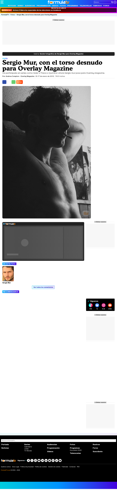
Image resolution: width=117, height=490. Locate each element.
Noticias (12, 5)
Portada (5, 444)
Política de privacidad (27, 466)
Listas (26, 449)
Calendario (28, 447)
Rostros (96, 444)
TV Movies (28, 451)
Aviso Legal (15, 466)
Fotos (63, 5)
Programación (44, 5)
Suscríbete (98, 451)
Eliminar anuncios (59, 20)
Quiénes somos (6, 466)
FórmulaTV (5, 15)
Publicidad (65, 466)
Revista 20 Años (58, 8)
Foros (106, 5)
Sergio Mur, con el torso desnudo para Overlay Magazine (37, 15)
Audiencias (30, 5)
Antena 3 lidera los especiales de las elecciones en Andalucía (31, 10)
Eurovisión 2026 (76, 450)
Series (20, 5)
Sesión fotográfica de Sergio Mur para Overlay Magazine (58, 54)
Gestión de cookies (54, 466)
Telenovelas (86, 5)
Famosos (97, 5)
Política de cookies (41, 466)
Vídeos (55, 5)
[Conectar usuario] (115, 2)
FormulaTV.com (5, 470)
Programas (72, 5)
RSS (78, 466)
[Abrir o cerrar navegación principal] (2, 2)
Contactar (72, 466)
